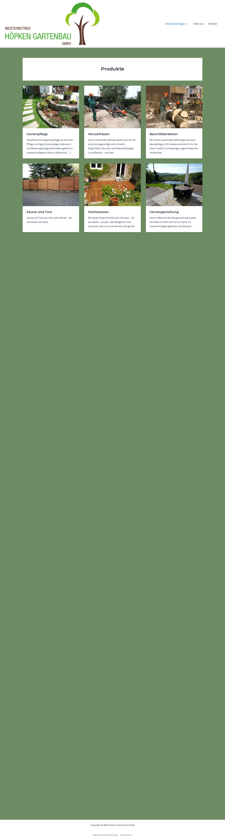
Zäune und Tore (39, 212)
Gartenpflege (37, 134)
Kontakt (212, 23)
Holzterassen (98, 212)
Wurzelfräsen (99, 134)
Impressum (126, 835)
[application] (186, 24)
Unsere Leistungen (176, 24)
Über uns (198, 23)
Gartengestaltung (164, 212)
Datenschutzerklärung (105, 835)
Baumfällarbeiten (164, 134)
